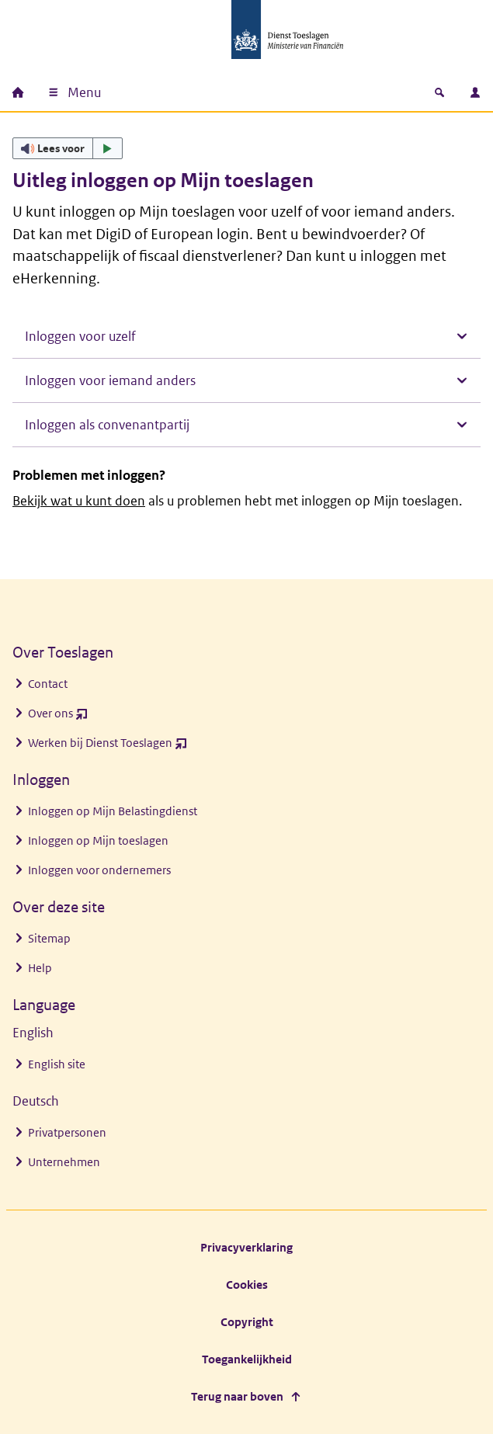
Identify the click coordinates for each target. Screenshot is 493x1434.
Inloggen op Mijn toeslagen (98, 840)
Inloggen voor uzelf (80, 336)
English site (56, 1064)
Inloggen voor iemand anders (110, 380)
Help (40, 967)
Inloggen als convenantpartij (107, 424)
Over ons (58, 717)
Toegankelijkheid (247, 1359)
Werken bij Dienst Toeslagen (107, 746)
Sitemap (49, 938)
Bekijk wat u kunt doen (78, 500)
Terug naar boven (237, 1396)
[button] (67, 148)
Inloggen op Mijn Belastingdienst (112, 811)
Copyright (246, 1321)
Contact (48, 683)
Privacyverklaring (246, 1247)
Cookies (247, 1284)
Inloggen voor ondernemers (99, 870)
